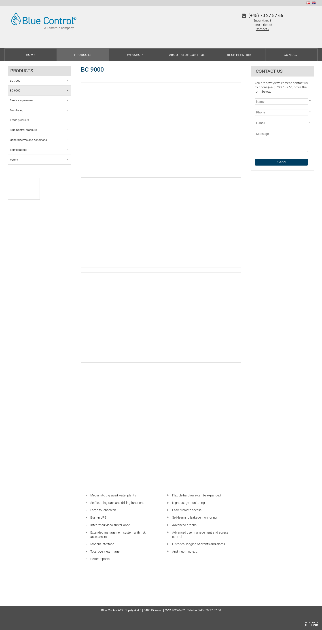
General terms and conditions (28, 140)
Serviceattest (18, 149)
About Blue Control (187, 55)
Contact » (262, 29)
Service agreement (22, 100)
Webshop (135, 55)
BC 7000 (15, 80)
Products (82, 55)
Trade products (19, 120)
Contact (291, 55)
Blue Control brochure (23, 130)
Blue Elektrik (239, 55)
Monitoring (16, 110)
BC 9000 (15, 90)
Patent (14, 159)
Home (31, 55)
